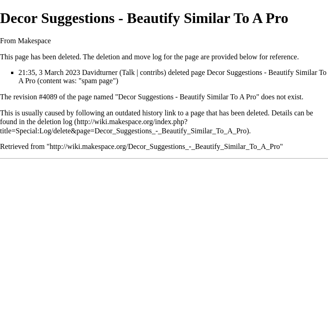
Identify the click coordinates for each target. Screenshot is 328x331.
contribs (152, 72)
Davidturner (99, 72)
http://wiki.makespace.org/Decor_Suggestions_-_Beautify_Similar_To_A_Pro (165, 146)
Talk (128, 72)
